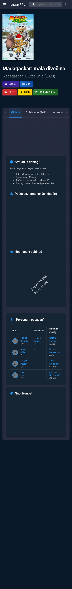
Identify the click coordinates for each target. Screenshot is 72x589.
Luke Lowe (24, 375)
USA (26, 84)
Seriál (10, 84)
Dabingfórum (45, 92)
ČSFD (9, 92)
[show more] (66, 4)
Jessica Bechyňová (55, 375)
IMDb (25, 92)
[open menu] (4, 4)
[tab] (9, 113)
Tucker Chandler (24, 341)
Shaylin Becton (24, 363)
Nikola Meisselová (55, 352)
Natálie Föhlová (55, 341)
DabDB (18, 4)
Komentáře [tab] (54, 112)
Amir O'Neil (24, 352)
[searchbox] (49, 4)
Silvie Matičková (55, 363)
